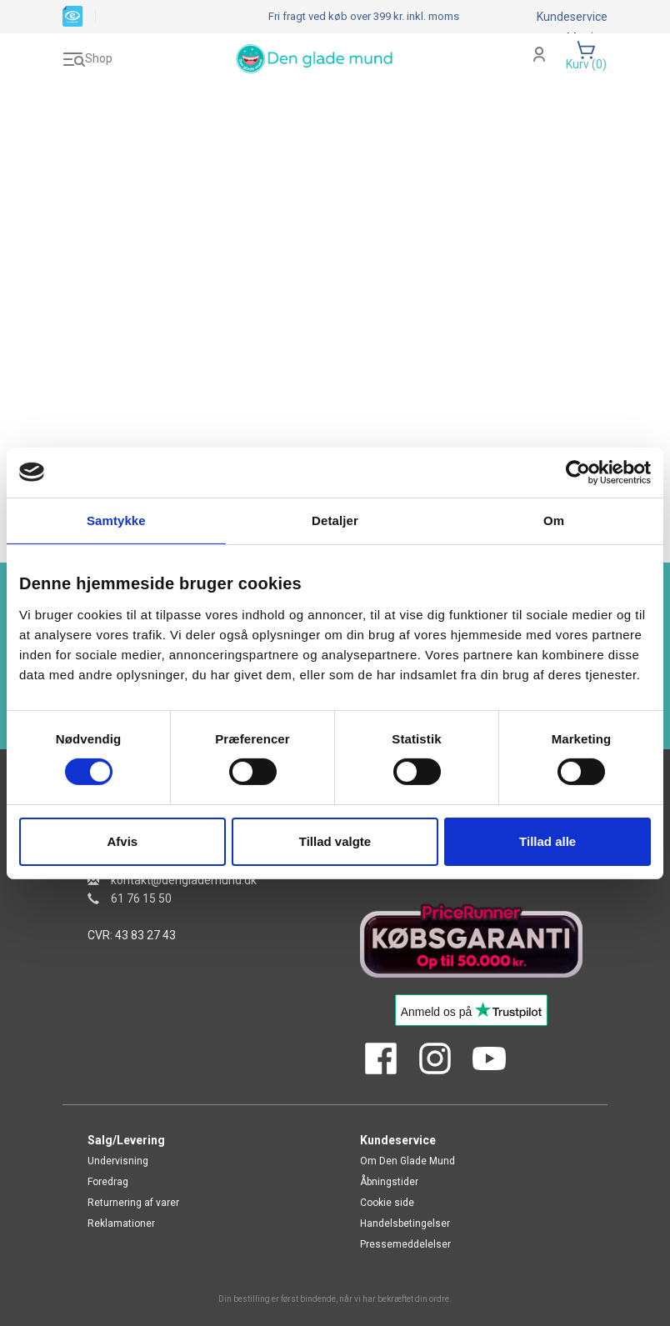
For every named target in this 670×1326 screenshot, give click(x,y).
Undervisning (118, 1161)
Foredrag (108, 1182)
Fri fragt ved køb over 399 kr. (363, 16)
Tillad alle (547, 841)
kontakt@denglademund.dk (184, 880)
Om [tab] (553, 520)
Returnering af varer (133, 1202)
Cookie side (387, 1202)
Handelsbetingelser (405, 1223)
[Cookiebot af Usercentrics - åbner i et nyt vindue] (578, 471)
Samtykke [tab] (116, 520)
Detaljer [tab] (335, 520)
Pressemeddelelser (405, 1244)
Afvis (122, 841)
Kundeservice (572, 16)
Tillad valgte (335, 841)
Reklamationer (121, 1223)
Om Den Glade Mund (407, 1161)
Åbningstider (389, 1182)
